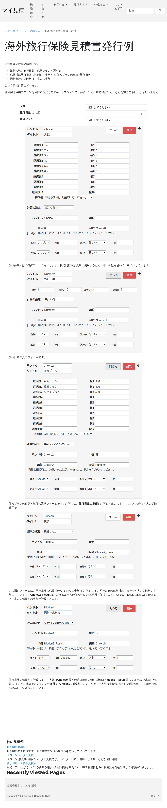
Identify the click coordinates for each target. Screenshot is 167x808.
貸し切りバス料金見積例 (21, 763)
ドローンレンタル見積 (20, 755)
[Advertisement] (83, 716)
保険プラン (26, 119)
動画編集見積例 (16, 747)
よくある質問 (118, 6)
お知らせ (43, 10)
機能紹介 (31, 10)
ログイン (155, 796)
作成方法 (100, 4)
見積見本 (79, 4)
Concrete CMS (42, 796)
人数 (22, 106)
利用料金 (59, 4)
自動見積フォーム (15, 30)
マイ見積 (13, 10)
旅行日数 (30, 112)
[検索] (140, 11)
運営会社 (12, 785)
